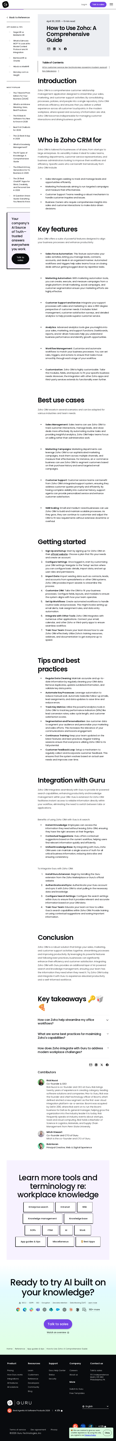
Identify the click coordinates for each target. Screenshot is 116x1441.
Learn (30, 1370)
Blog (30, 1391)
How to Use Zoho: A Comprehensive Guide (67, 1348)
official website (59, 554)
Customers (33, 1374)
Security (52, 1378)
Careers (73, 1370)
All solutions (12, 1387)
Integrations (13, 1378)
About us (73, 1374)
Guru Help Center (57, 1370)
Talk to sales (98, 4)
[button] (111, 4)
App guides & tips (35, 1348)
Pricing (10, 1370)
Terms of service (18, 1429)
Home (10, 1348)
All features (12, 1383)
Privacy (54, 1429)
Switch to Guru (76, 1389)
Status (52, 1374)
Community (33, 1387)
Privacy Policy (90, 1435)
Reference (20, 1348)
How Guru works (15, 1374)
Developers (33, 1383)
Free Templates (77, 1393)
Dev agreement (38, 1429)
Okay (107, 1433)
